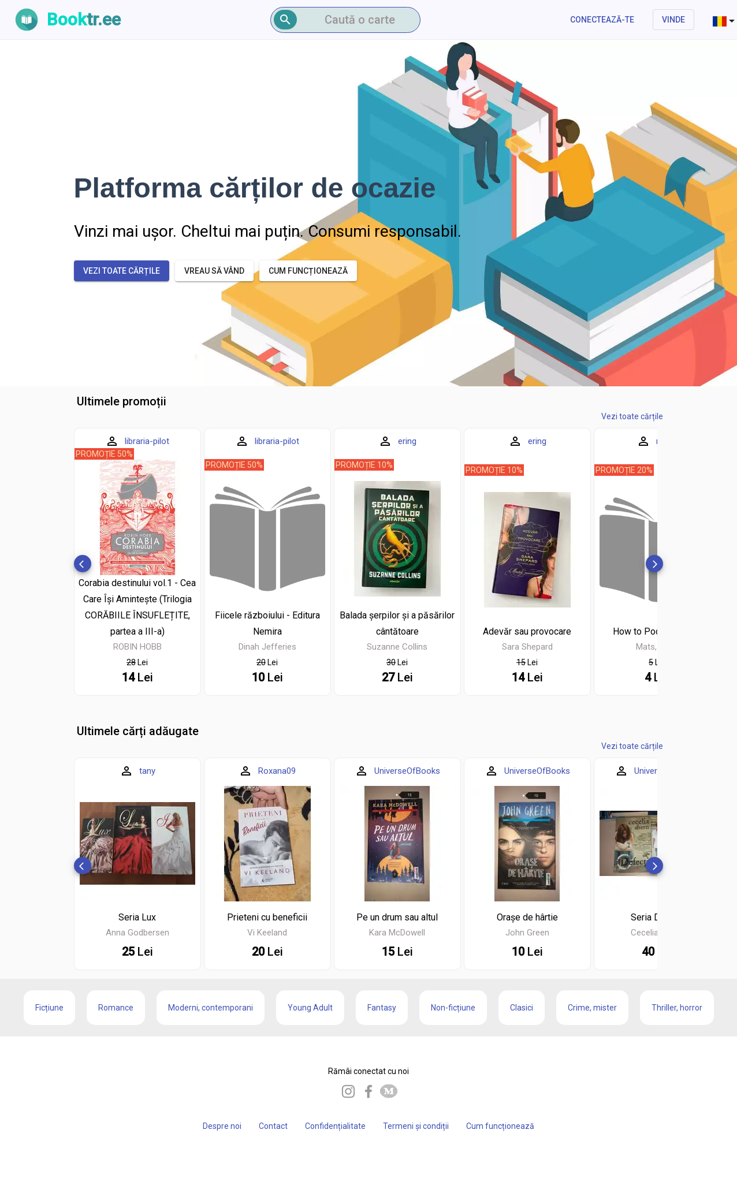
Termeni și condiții (416, 1126)
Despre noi (222, 1126)
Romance (115, 1007)
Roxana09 (277, 771)
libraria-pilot (147, 441)
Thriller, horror (677, 1007)
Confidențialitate (335, 1126)
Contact (273, 1126)
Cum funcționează (500, 1126)
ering (407, 441)
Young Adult (310, 1007)
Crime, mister (592, 1007)
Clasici (521, 1007)
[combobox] (725, 19)
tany (147, 771)
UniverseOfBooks (407, 771)
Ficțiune (49, 1007)
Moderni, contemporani (210, 1007)
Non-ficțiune (453, 1007)
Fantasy (381, 1007)
